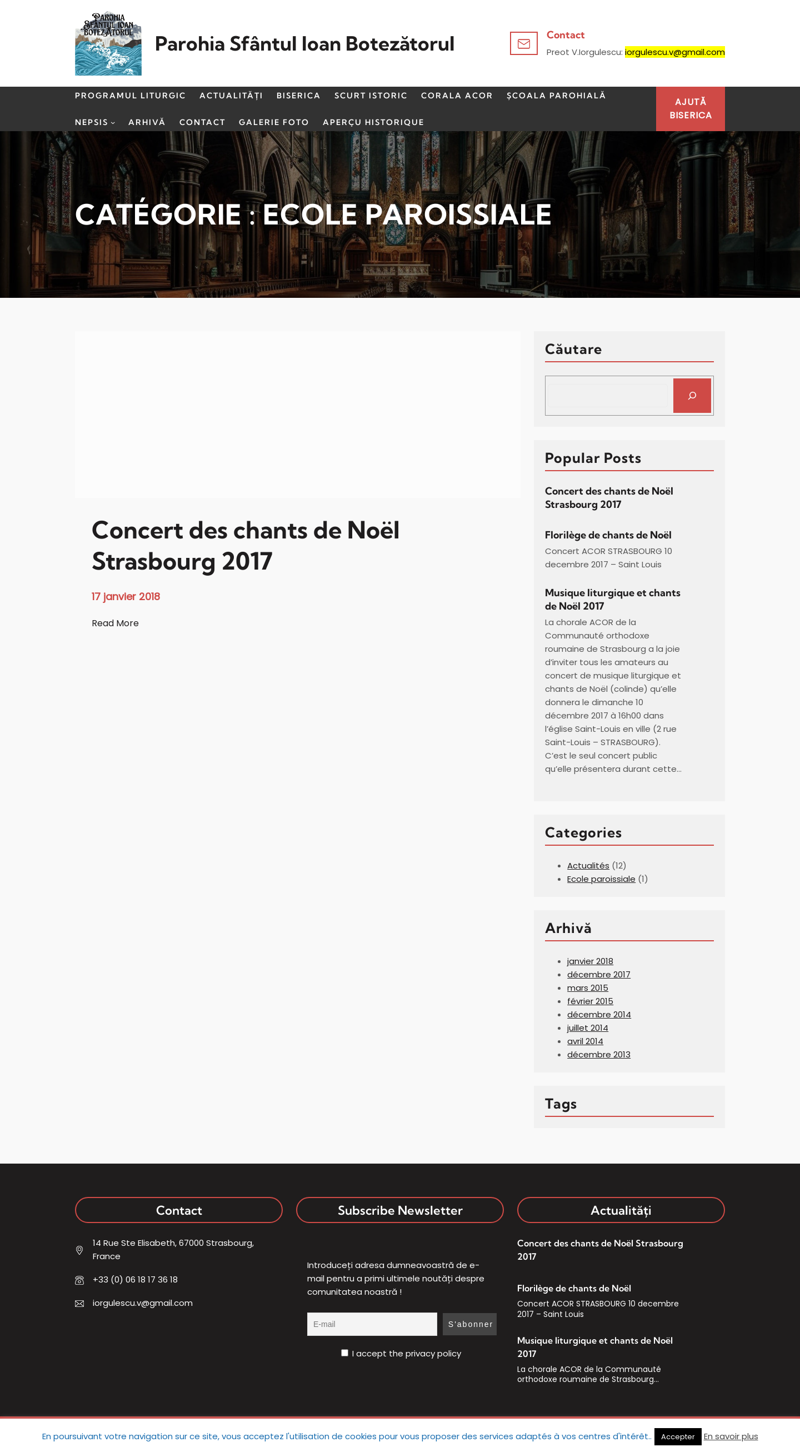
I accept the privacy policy (401, 1353)
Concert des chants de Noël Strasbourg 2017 (609, 498)
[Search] (692, 395)
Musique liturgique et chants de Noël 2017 (613, 599)
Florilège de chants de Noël (608, 534)
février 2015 (590, 1001)
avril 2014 (585, 1041)
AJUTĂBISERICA (690, 109)
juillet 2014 (587, 1028)
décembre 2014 (599, 1014)
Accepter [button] (678, 1436)
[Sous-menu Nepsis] (113, 122)
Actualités (588, 865)
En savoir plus (731, 1436)
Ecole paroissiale (601, 879)
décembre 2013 (599, 1054)
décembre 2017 (599, 974)
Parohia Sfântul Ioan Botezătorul (305, 43)
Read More (115, 623)
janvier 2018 (590, 961)
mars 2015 (587, 988)
